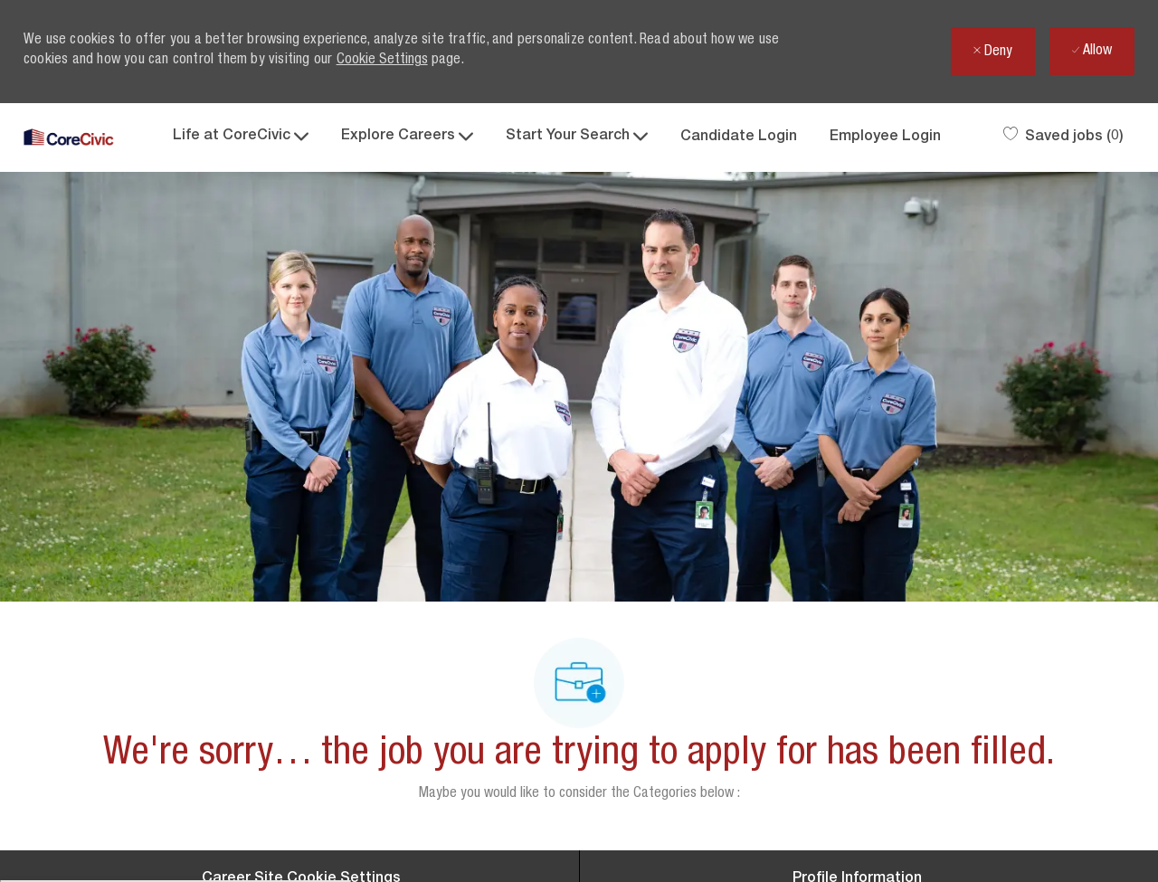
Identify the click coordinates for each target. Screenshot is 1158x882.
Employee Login (885, 137)
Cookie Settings (382, 60)
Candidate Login (738, 137)
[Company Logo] (69, 137)
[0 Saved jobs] (1063, 137)
